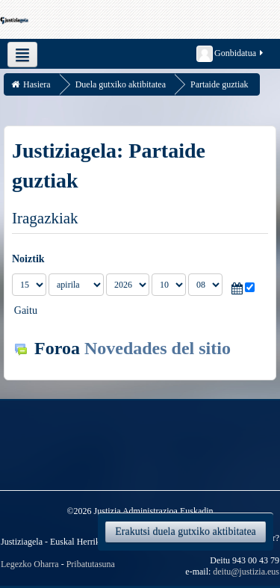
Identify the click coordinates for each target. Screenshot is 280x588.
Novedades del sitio (157, 348)
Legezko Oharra (30, 564)
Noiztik (28, 258)
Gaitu (25, 310)
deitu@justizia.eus (246, 571)
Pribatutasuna (90, 564)
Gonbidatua (230, 54)
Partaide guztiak (219, 84)
